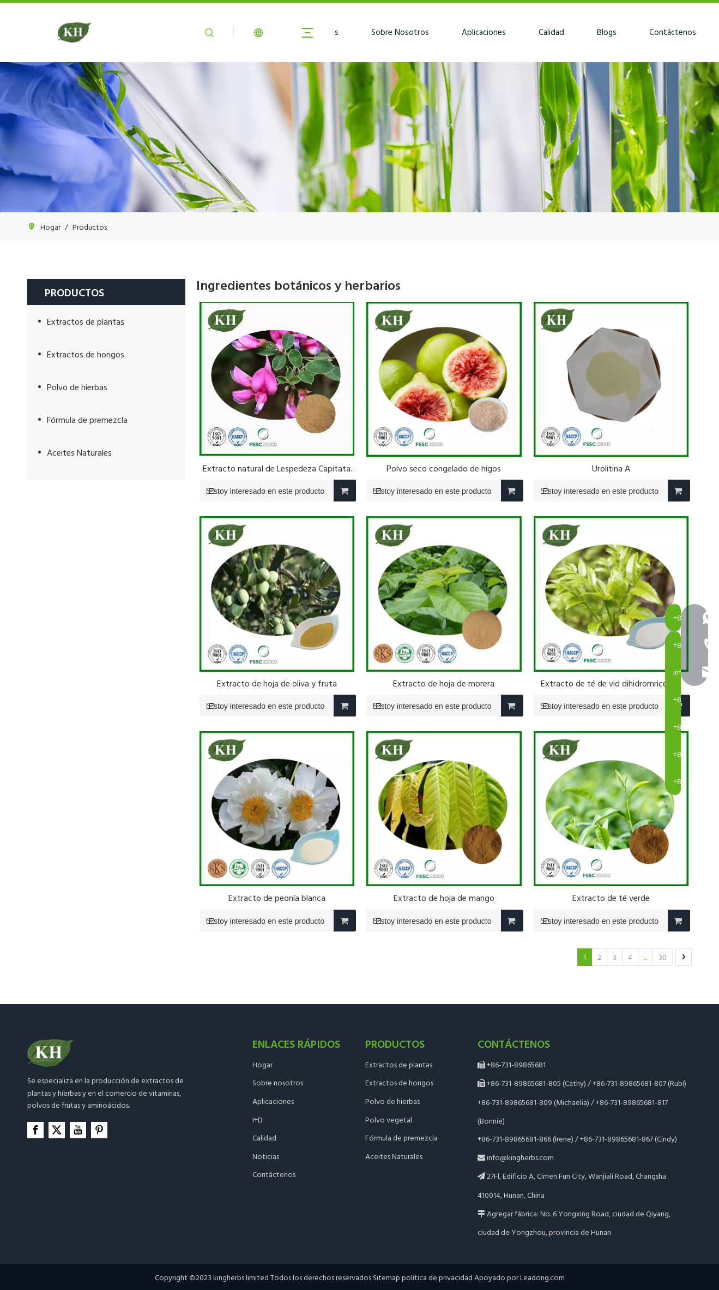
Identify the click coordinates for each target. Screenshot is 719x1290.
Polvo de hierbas (77, 386)
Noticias (265, 1156)
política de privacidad (437, 1277)
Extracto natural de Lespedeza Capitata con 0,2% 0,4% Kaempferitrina (277, 468)
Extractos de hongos (85, 354)
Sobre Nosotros (400, 32)
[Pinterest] (99, 1130)
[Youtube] (78, 1130)
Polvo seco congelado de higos (443, 468)
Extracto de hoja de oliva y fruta (277, 683)
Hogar (262, 1064)
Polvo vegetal (388, 1119)
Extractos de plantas (85, 321)
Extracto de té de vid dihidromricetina (611, 683)
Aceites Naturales (79, 452)
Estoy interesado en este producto (262, 490)
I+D (257, 1119)
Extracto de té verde (611, 898)
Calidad (551, 32)
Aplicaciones (484, 32)
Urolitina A (611, 468)
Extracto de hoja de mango (444, 898)
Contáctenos (672, 32)
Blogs (607, 32)
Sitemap (386, 1277)
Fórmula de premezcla (87, 419)
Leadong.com (542, 1277)
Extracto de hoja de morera (443, 683)
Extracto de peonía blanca (276, 898)
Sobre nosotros (277, 1082)
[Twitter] (57, 1130)
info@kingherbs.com (520, 1157)
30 (662, 957)
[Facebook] (35, 1130)
